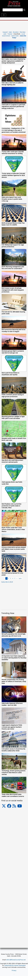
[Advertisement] (14, 853)
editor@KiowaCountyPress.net (16, 960)
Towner (9, 34)
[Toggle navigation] (3, 15)
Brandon (16, 32)
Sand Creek (15, 36)
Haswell (5, 32)
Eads (10, 32)
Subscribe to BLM (7, 582)
